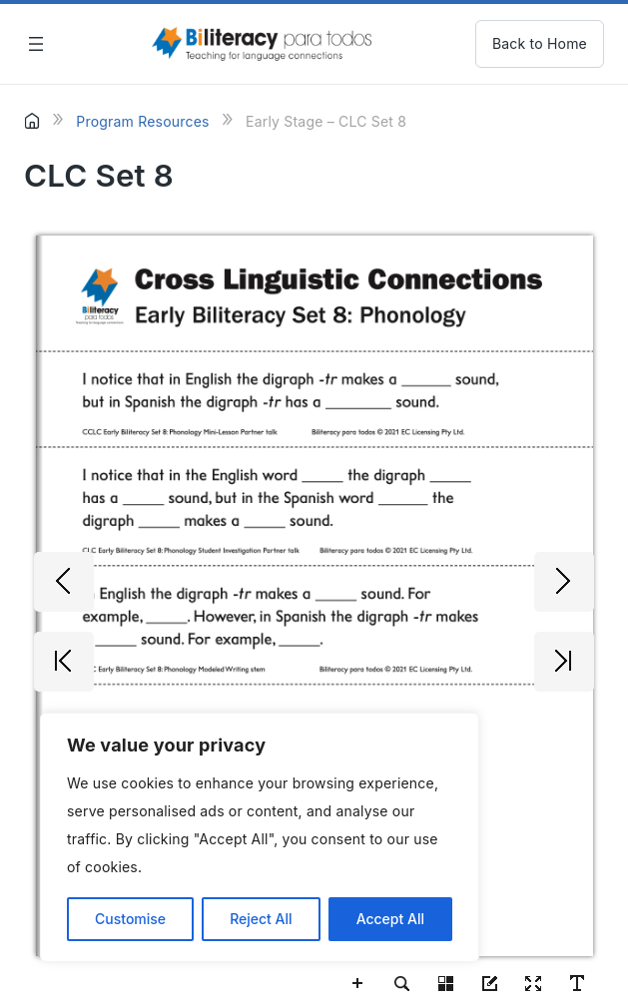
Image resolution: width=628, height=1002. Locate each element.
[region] (259, 837)
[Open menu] (36, 44)
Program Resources (142, 121)
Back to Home (539, 43)
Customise (130, 918)
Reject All (261, 918)
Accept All (390, 918)
